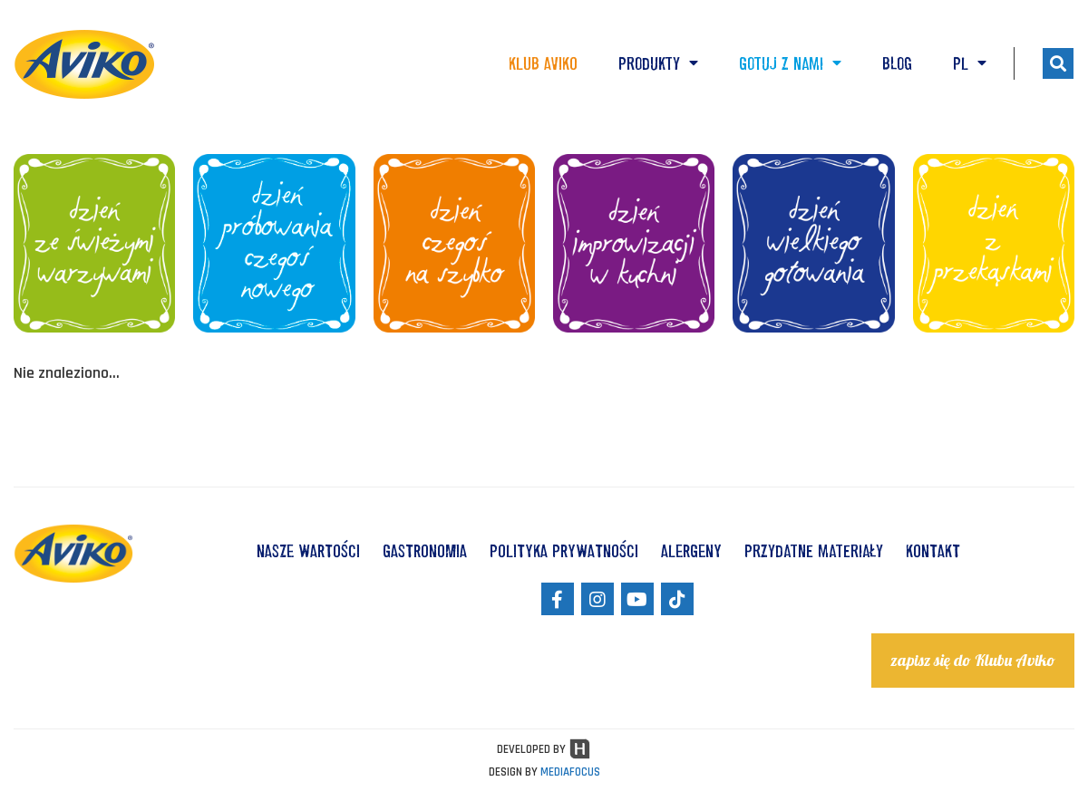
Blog (897, 63)
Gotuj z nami (790, 63)
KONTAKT (933, 551)
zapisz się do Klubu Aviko (972, 660)
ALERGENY (691, 551)
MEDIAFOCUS (570, 772)
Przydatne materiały (813, 551)
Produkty (658, 63)
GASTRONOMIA (425, 551)
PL (969, 63)
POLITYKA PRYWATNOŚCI (564, 551)
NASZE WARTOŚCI (308, 551)
